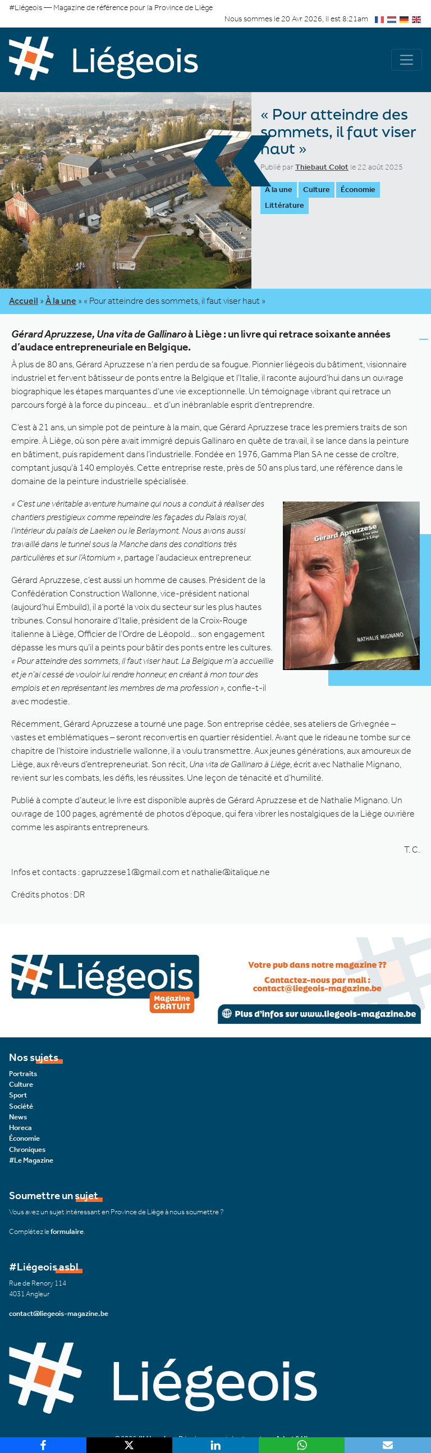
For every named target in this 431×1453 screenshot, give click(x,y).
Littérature (284, 205)
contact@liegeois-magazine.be (58, 1313)
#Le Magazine (31, 1159)
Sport (18, 1095)
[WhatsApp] (302, 1445)
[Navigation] (406, 60)
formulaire (67, 1231)
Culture (316, 189)
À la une (278, 189)
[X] (129, 1445)
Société (21, 1105)
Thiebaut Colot (322, 167)
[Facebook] (43, 1445)
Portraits (23, 1073)
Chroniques (27, 1149)
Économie (358, 189)
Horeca (20, 1127)
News (18, 1116)
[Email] (388, 1445)
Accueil (23, 300)
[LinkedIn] (215, 1445)
